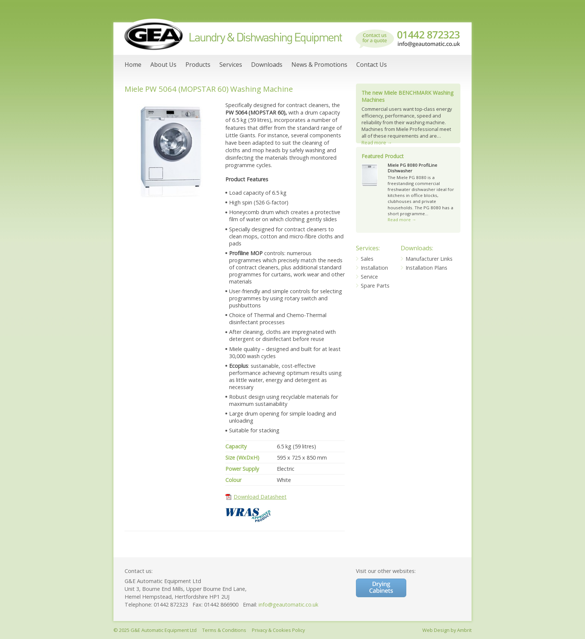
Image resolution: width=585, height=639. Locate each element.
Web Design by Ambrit (447, 630)
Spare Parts (375, 285)
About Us (163, 64)
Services (230, 64)
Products (197, 64)
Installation (374, 267)
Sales (367, 258)
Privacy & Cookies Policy (278, 630)
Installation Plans (426, 267)
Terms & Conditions (224, 630)
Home (133, 64)
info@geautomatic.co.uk (288, 604)
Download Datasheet (260, 496)
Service (369, 276)
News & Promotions (319, 64)
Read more (377, 142)
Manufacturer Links (429, 258)
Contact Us (371, 64)
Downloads (266, 64)
